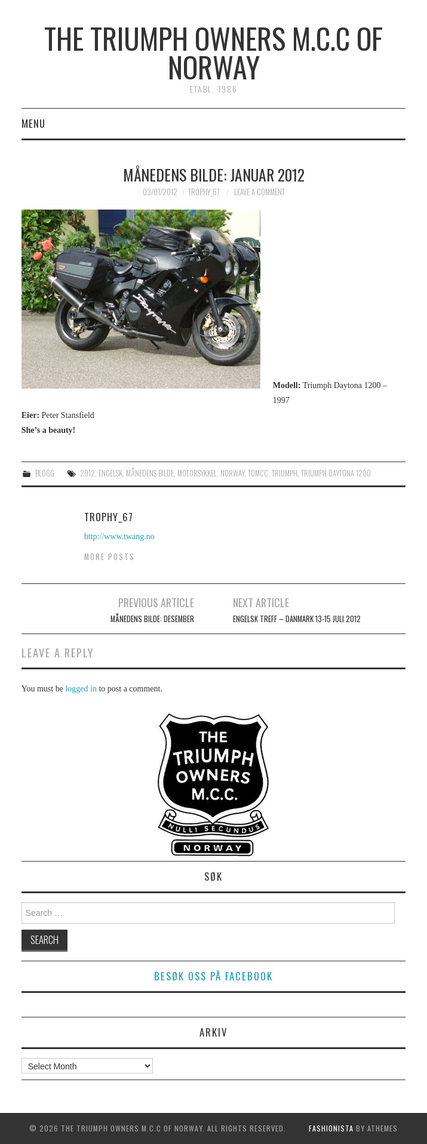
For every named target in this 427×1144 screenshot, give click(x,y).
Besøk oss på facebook (213, 975)
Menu (33, 123)
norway (232, 473)
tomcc (258, 473)
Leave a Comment (259, 192)
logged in (81, 688)
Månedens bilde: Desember (152, 619)
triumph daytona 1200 (336, 473)
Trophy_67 (204, 192)
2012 (87, 473)
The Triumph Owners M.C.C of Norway (213, 52)
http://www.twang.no (119, 536)
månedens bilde (150, 473)
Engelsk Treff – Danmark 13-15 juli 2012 (297, 619)
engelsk (110, 473)
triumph (284, 473)
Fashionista (331, 1128)
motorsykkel (197, 473)
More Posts (109, 556)
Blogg (44, 473)
